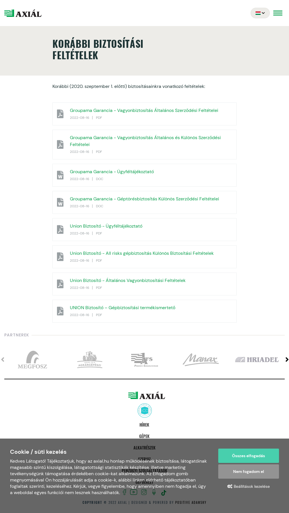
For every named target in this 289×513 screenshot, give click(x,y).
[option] (32, 360)
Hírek (144, 425)
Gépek (144, 436)
